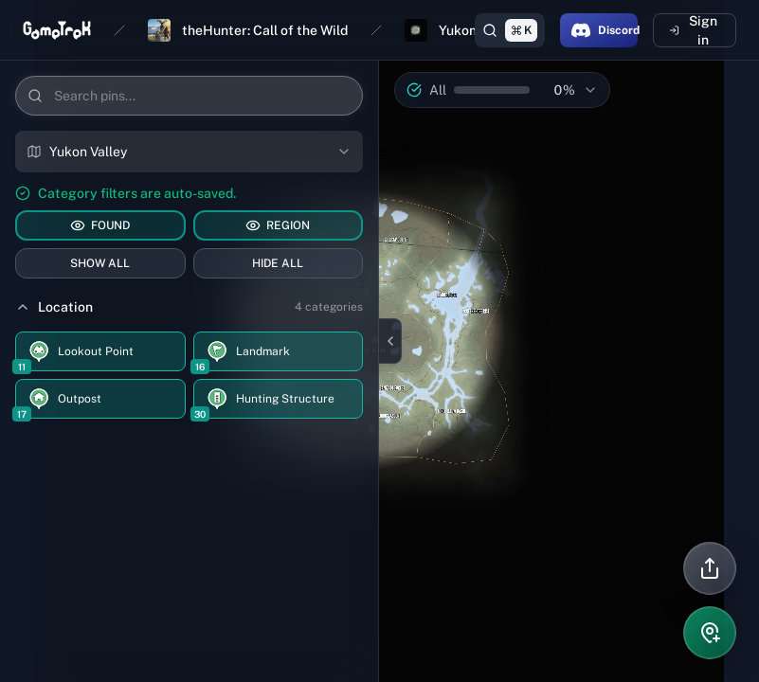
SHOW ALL (100, 263)
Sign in (693, 30)
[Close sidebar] (390, 341)
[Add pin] (709, 632)
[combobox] (189, 151)
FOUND (100, 225)
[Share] (709, 568)
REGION (277, 225)
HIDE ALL (277, 263)
